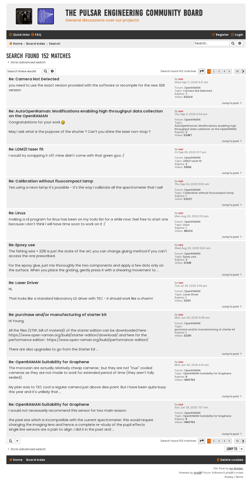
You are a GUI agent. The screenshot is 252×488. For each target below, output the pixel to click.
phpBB (197, 473)
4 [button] (224, 71)
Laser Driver (190, 294)
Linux (186, 224)
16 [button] (237, 71)
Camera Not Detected (197, 90)
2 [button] (214, 71)
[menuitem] (36, 35)
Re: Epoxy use (22, 245)
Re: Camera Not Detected (34, 79)
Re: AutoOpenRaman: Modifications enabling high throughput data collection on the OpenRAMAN (86, 114)
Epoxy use (189, 256)
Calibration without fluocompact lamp (208, 192)
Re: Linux (17, 213)
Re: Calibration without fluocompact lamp (51, 181)
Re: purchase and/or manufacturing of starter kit (58, 314)
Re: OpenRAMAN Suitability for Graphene (49, 362)
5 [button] (229, 71)
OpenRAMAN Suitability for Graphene (207, 373)
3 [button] (219, 71)
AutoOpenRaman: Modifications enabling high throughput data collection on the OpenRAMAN (205, 127)
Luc (180, 79)
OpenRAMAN (192, 87)
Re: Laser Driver (24, 283)
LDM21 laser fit (192, 161)
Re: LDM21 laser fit (26, 149)
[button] (201, 71)
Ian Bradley (236, 468)
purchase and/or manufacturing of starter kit (205, 329)
